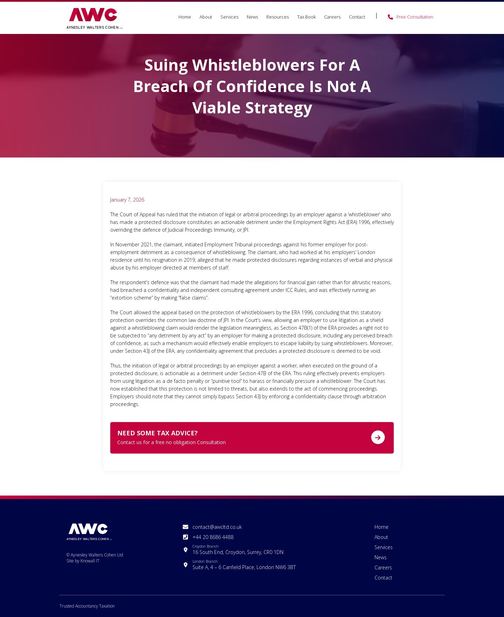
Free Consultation (415, 17)
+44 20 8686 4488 (212, 537)
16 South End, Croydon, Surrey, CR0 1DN (238, 549)
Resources (277, 17)
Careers (332, 17)
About (206, 17)
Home (184, 17)
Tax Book (306, 17)
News (252, 17)
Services (229, 17)
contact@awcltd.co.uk (217, 527)
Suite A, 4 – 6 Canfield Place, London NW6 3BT (244, 564)
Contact (357, 17)
